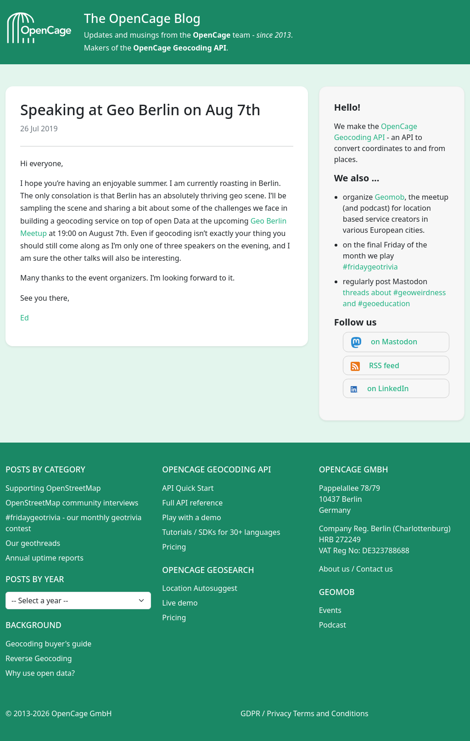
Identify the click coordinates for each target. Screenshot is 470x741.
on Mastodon (394, 342)
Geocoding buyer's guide (48, 644)
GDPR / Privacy (266, 713)
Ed (24, 318)
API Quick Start (187, 488)
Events (330, 610)
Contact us (374, 569)
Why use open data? (40, 673)
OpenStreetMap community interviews (72, 503)
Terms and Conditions (331, 713)
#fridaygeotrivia (370, 267)
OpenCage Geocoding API (179, 48)
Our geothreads (33, 543)
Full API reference (192, 503)
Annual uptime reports (45, 558)
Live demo (179, 603)
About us (334, 569)
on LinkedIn (388, 388)
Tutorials (177, 532)
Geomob (390, 197)
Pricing (174, 547)
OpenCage (211, 35)
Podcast (332, 625)
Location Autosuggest (199, 588)
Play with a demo (191, 517)
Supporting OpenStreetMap (53, 488)
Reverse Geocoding (39, 658)
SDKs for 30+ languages (239, 532)
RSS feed (384, 365)
